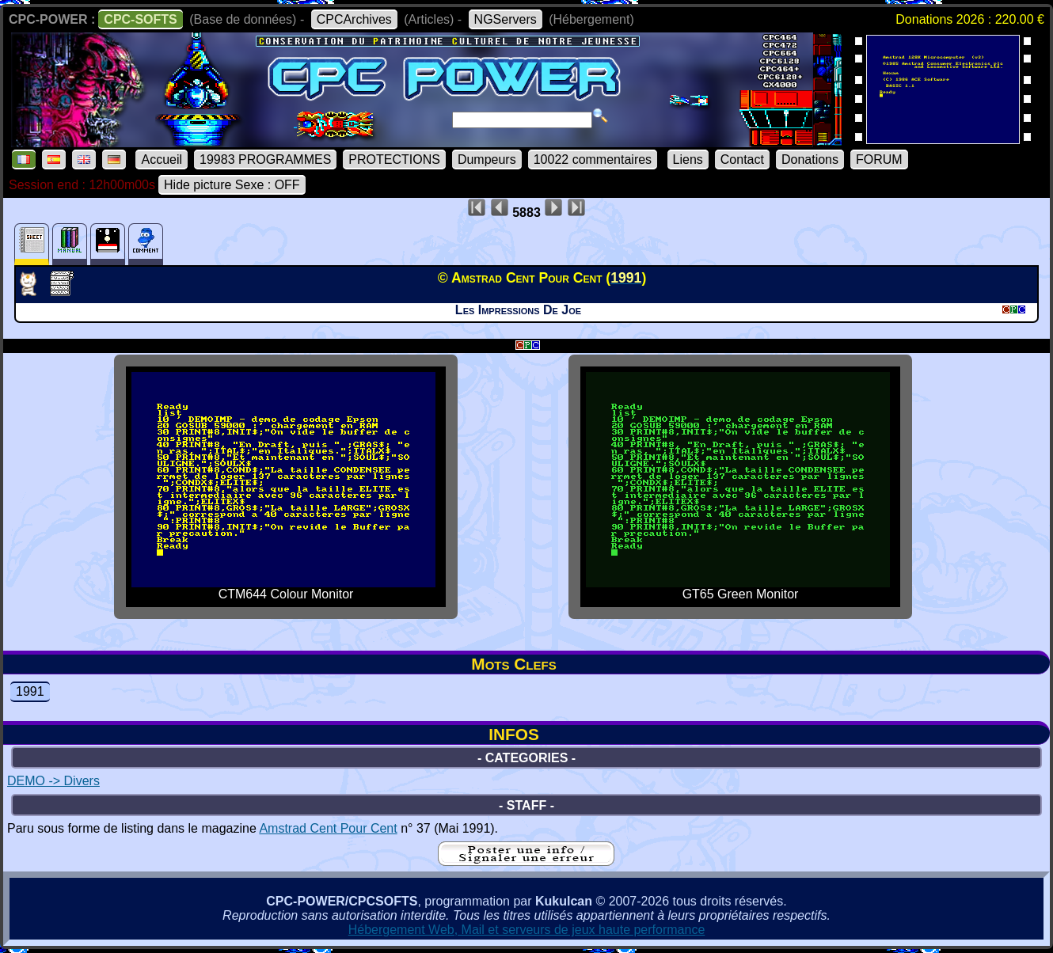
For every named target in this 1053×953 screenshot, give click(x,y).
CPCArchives (354, 19)
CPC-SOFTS (140, 19)
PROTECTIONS (394, 159)
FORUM (879, 159)
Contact (742, 159)
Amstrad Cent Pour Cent (328, 828)
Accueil (161, 159)
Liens (688, 159)
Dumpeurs (487, 159)
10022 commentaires (593, 159)
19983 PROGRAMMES (265, 159)
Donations (809, 159)
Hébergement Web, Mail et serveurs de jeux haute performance (526, 929)
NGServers (505, 19)
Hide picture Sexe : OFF (232, 185)
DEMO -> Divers (53, 781)
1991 (30, 691)
